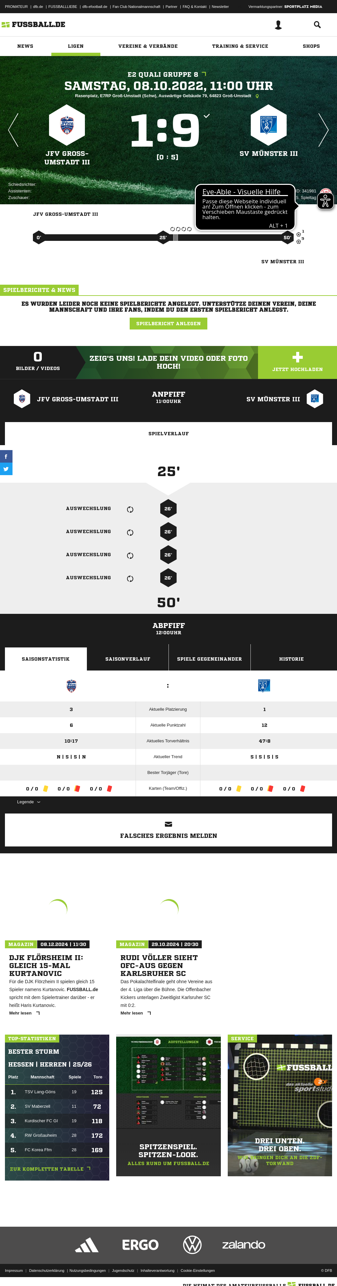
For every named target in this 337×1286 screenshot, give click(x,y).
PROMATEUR (16, 7)
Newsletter (220, 7)
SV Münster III (269, 153)
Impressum (14, 1270)
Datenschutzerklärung (46, 1270)
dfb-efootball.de (94, 7)
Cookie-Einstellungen (198, 1270)
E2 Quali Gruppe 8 (168, 74)
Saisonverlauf (127, 659)
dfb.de (38, 7)
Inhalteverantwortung (157, 1270)
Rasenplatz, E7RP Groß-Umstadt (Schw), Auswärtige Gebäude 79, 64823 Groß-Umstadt (168, 96)
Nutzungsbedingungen (87, 1270)
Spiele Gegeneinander (209, 659)
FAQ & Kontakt (195, 7)
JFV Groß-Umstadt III (67, 158)
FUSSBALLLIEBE (62, 7)
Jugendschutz (123, 1270)
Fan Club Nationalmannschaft (136, 7)
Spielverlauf (168, 433)
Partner (171, 7)
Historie (291, 659)
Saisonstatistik (46, 659)
